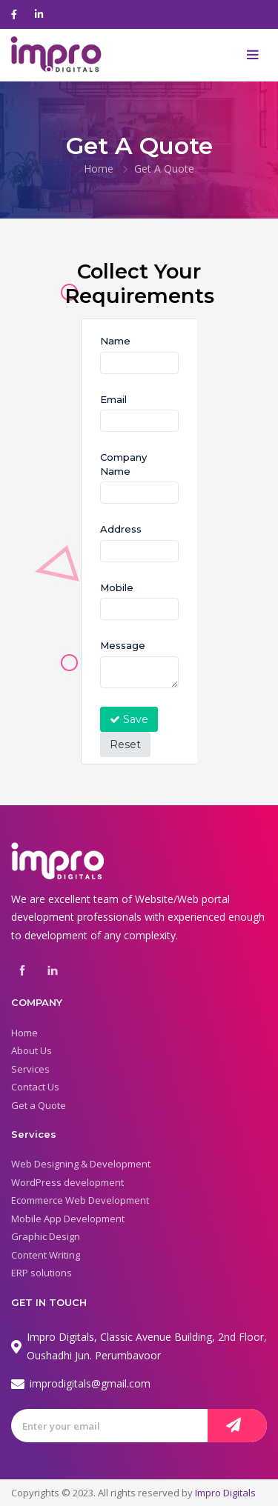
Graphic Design (45, 1236)
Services (30, 1069)
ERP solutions (41, 1272)
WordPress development (67, 1182)
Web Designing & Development (80, 1163)
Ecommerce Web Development (80, 1200)
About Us (31, 1050)
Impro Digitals (225, 1492)
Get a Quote (38, 1105)
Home (98, 168)
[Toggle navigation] (252, 54)
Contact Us (35, 1086)
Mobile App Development (68, 1218)
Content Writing (45, 1255)
